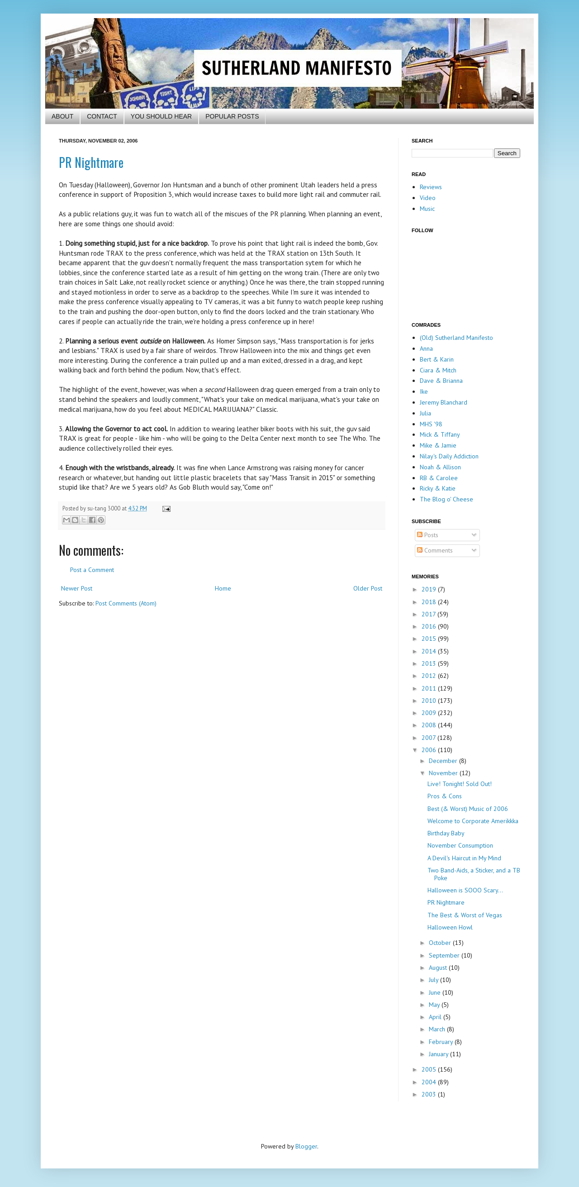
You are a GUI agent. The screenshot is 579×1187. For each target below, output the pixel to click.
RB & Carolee (439, 478)
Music (427, 209)
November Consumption (460, 845)
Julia (425, 413)
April (436, 1017)
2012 (430, 676)
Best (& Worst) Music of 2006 (467, 809)
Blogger (306, 1146)
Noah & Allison (440, 467)
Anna (426, 348)
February (442, 1042)
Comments (435, 550)
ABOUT (62, 116)
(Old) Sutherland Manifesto (456, 338)
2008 (430, 725)
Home (223, 588)
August (439, 967)
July (434, 980)
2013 (430, 663)
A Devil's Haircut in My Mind (464, 858)
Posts (427, 535)
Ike (424, 391)
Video (428, 198)
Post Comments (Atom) (126, 603)
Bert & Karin (437, 359)
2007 (429, 738)
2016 (430, 626)
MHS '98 (431, 424)
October (441, 943)
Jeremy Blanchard (443, 402)
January (439, 1054)
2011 (430, 688)
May (435, 1005)
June (435, 992)
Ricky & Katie (438, 488)
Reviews (431, 187)
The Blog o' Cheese (446, 499)
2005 (430, 1069)
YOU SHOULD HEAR (161, 116)
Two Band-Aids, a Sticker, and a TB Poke (473, 874)
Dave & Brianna (441, 381)
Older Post (367, 588)
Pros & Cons (444, 796)
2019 (430, 589)
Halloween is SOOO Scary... (465, 890)
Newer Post (76, 588)
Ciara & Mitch (438, 370)
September (445, 955)
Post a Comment (92, 570)
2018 (430, 602)
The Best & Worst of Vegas (464, 915)
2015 (430, 638)
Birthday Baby (446, 833)
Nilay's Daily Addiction (449, 456)
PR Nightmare (91, 162)
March (438, 1029)
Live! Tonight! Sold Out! (459, 784)
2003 (430, 1094)
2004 (430, 1082)
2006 (430, 750)
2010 (430, 700)
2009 (430, 713)
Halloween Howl (450, 927)
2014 (430, 651)
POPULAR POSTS (232, 116)
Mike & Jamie (438, 445)
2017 (429, 614)
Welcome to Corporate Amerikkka (472, 821)
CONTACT (102, 116)
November (444, 773)
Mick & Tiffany (440, 434)
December (444, 761)
